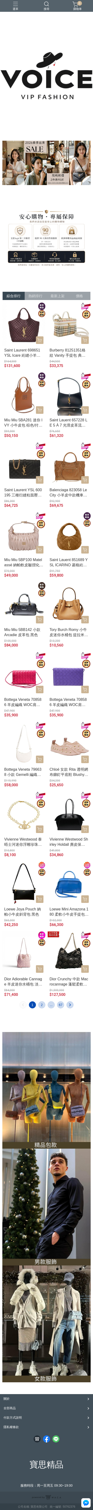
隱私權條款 (11, 1427)
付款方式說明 (13, 1417)
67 (60, 1005)
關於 (7, 1398)
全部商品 (10, 1408)
